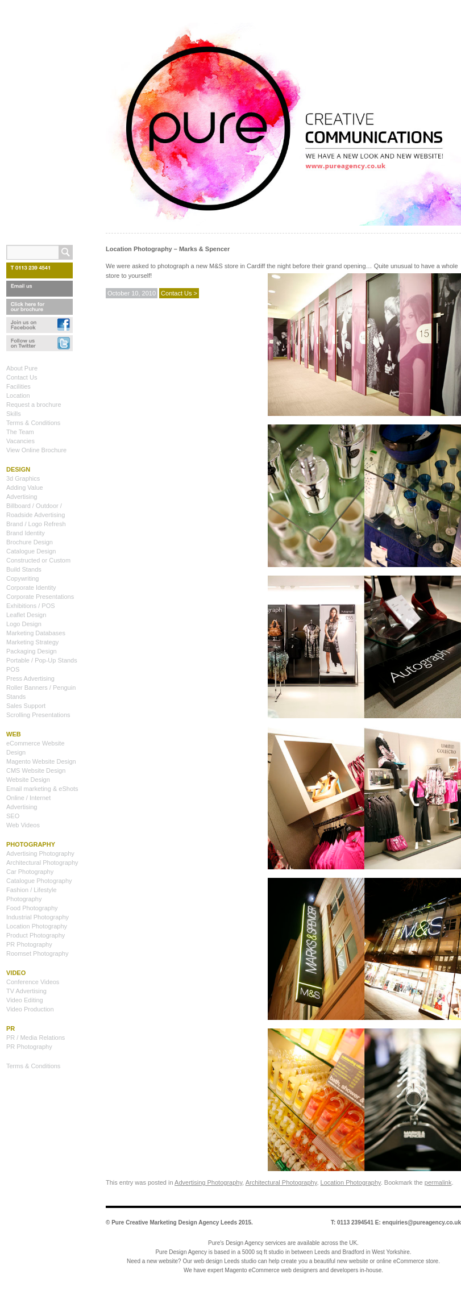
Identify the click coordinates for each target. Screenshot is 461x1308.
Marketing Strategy (32, 642)
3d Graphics (23, 478)
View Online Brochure (36, 450)
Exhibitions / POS (30, 605)
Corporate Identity (31, 587)
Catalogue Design (31, 551)
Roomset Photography (37, 953)
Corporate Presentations (40, 596)
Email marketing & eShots (42, 788)
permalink (438, 1182)
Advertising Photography (208, 1182)
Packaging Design (31, 651)
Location (18, 395)
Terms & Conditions (33, 422)
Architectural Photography (281, 1182)
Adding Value (24, 487)
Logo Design (23, 623)
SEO (12, 816)
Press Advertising (30, 678)
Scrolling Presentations (38, 714)
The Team (20, 431)
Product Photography (35, 935)
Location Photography (351, 1182)
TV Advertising (26, 991)
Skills (13, 413)
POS (12, 669)
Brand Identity (25, 533)
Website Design (28, 779)
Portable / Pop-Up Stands (41, 660)
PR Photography (29, 944)
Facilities (18, 386)
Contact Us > (179, 293)
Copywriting (22, 578)
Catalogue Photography (39, 880)
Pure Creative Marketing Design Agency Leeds (174, 1222)
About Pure (22, 368)
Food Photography (32, 908)
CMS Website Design (35, 770)
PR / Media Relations (35, 1037)
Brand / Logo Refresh (36, 523)
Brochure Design (29, 542)
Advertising (21, 496)
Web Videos (23, 825)
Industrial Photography (37, 917)
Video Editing (24, 1000)
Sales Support (25, 705)
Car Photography (29, 871)
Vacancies (20, 441)
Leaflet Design (26, 614)
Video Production (30, 1009)
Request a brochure (33, 404)
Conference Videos (32, 981)
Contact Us (21, 377)
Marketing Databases (35, 633)
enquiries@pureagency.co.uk (422, 1222)
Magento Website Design (41, 761)
